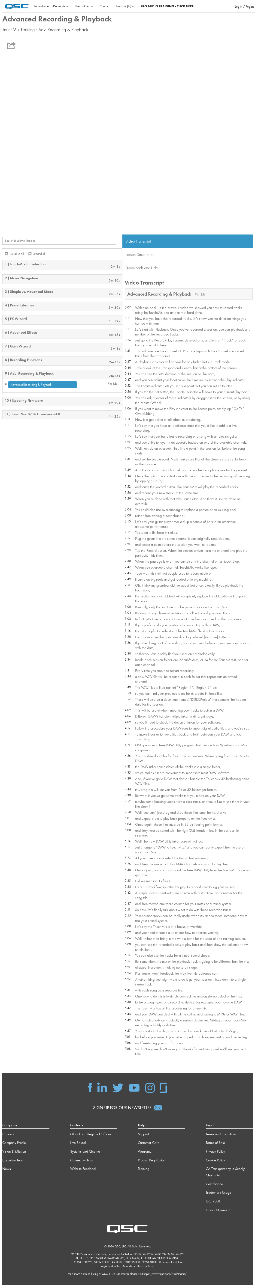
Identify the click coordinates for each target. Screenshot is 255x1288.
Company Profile (14, 1145)
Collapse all (16, 255)
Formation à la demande (51, 6)
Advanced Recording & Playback (31, 386)
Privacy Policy (215, 1154)
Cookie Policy (215, 1163)
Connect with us (81, 1163)
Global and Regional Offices (90, 1137)
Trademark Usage (218, 1195)
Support (143, 1137)
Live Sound (78, 1145)
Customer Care (148, 1145)
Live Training (84, 6)
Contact (104, 6)
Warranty (144, 1154)
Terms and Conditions (221, 1137)
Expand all (39, 255)
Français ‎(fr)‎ (125, 6)
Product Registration (152, 1163)
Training (143, 1171)
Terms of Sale (215, 1145)
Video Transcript (138, 242)
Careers (8, 1137)
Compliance (214, 1186)
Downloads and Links (141, 269)
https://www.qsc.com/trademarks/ (165, 1277)
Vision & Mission (14, 1154)
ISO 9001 (213, 1204)
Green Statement (218, 1213)
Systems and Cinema (85, 1154)
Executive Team (13, 1163)
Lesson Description (139, 256)
